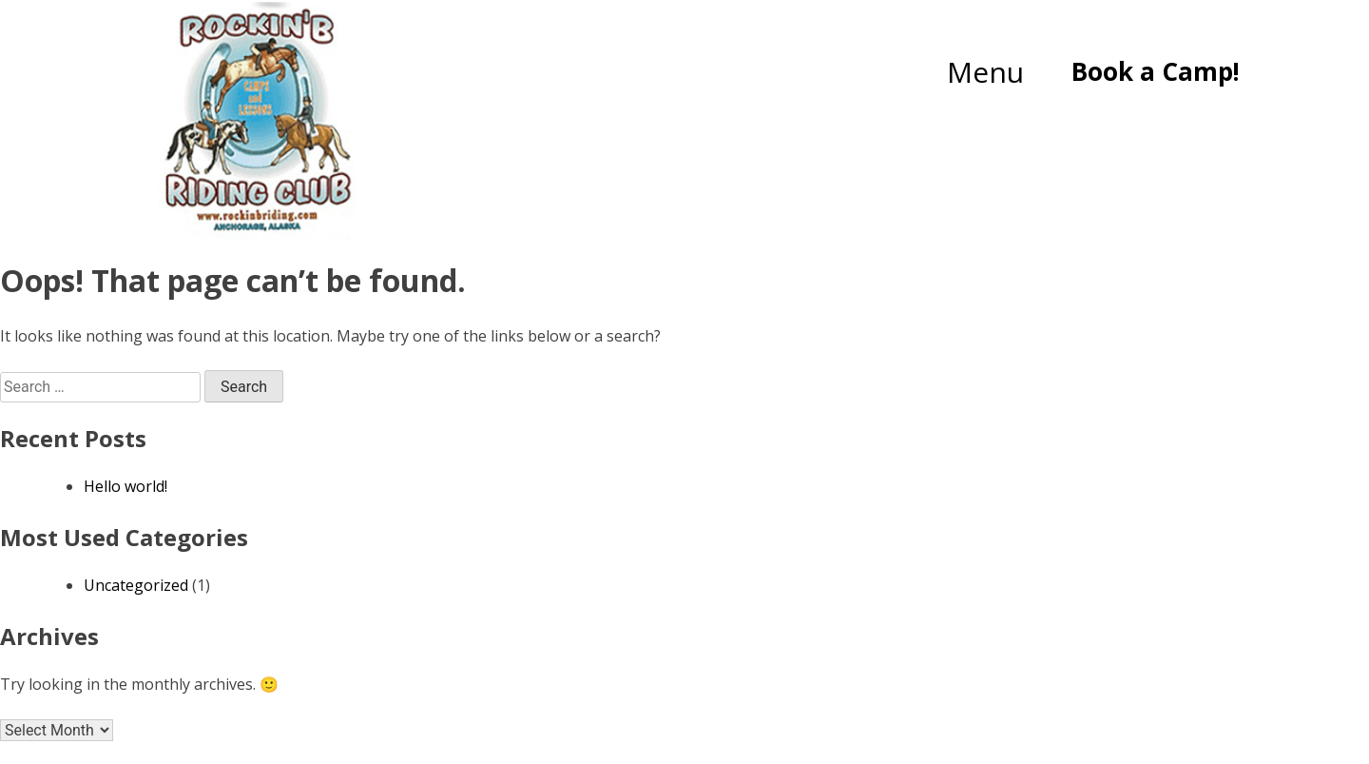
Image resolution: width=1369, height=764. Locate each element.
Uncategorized (136, 585)
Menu (985, 71)
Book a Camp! (1155, 71)
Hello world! (125, 486)
